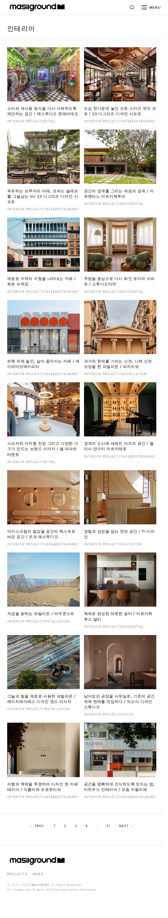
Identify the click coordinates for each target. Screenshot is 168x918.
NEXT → (126, 826)
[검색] (132, 7)
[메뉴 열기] (151, 7)
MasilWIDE (41, 885)
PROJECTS (17, 874)
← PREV (37, 826)
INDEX (38, 874)
